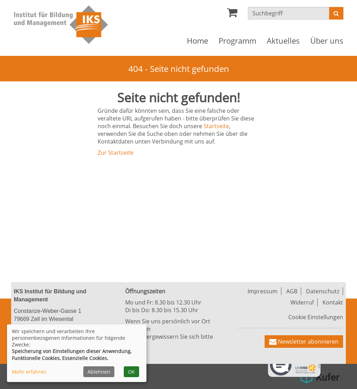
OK (131, 371)
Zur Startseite (116, 152)
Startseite (216, 126)
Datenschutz (322, 291)
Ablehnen (99, 371)
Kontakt (332, 302)
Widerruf (302, 302)
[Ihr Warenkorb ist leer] (232, 14)
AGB (291, 291)
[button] (304, 341)
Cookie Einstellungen (315, 317)
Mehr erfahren (29, 371)
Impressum (263, 291)
